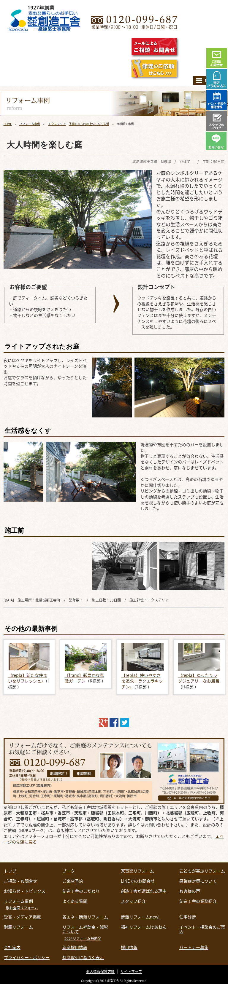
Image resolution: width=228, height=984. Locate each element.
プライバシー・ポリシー (27, 957)
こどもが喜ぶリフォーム (202, 871)
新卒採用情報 (74, 947)
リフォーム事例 (29, 124)
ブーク (68, 871)
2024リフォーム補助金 (82, 938)
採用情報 (129, 947)
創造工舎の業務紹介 (198, 901)
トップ (10, 871)
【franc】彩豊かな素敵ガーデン (84, 678)
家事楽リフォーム (137, 871)
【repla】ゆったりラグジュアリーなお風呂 (198, 678)
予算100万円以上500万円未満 (89, 124)
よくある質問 (74, 901)
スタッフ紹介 (133, 901)
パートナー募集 (193, 947)
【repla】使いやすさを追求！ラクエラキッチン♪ (142, 681)
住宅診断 (187, 917)
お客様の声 (189, 891)
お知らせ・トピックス (24, 891)
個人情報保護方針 (100, 971)
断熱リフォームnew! (140, 917)
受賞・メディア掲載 (22, 917)
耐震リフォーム (18, 927)
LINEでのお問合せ (138, 881)
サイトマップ (131, 971)
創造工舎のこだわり (81, 891)
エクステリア (57, 124)
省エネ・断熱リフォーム (85, 917)
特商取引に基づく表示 (83, 957)
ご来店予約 (72, 881)
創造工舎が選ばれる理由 (144, 891)
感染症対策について (198, 881)
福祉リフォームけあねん (144, 927)
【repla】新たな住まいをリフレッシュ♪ (27, 678)
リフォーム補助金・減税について (85, 929)
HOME (8, 124)
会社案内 (12, 947)
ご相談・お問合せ (20, 881)
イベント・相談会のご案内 (202, 929)
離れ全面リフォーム (22, 907)
